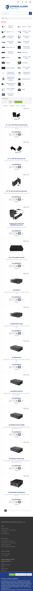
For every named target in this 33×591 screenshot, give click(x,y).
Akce (18, 105)
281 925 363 (8, 544)
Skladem (6, 105)
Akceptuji (12, 574)
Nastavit (29, 574)
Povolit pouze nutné (20, 574)
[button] (3, 570)
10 (26, 510)
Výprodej (12, 105)
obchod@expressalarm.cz (10, 546)
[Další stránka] (29, 510)
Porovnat (26, 108)
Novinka (23, 105)
